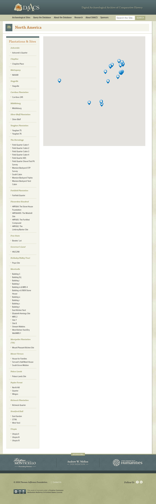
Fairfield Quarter (18, 195)
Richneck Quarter (19, 405)
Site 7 (14, 320)
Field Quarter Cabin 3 (20, 151)
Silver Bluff (16, 119)
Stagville (14, 81)
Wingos (15, 394)
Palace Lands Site (19, 376)
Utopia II (15, 434)
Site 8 (14, 323)
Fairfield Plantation (19, 190)
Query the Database (42, 17)
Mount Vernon (17, 354)
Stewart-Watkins (18, 326)
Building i (15, 280)
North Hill (16, 387)
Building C (16, 274)
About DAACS (92, 17)
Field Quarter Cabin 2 (20, 148)
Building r (16, 300)
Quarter (15, 390)
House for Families (19, 358)
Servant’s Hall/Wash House (22, 362)
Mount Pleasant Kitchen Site (23, 347)
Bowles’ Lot (17, 240)
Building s (16, 303)
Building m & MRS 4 (20, 287)
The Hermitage (17, 140)
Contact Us (57, 482)
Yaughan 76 (17, 133)
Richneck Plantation (20, 400)
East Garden (17, 416)
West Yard (16, 422)
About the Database (63, 17)
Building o (16, 297)
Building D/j (16, 277)
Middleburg (17, 108)
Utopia (14, 429)
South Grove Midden (20, 365)
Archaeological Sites (21, 17)
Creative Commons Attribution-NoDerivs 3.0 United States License (45, 491)
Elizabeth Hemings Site (21, 313)
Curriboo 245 (17, 97)
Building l (15, 283)
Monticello (15, 269)
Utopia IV (16, 440)
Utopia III (16, 437)
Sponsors (104, 17)
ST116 (14, 419)
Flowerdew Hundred (20, 201)
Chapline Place (18, 64)
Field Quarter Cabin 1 (20, 145)
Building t (16, 307)
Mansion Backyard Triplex (22, 177)
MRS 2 (14, 316)
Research (79, 17)
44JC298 (15, 251)
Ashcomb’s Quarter (19, 52)
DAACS (27, 7)
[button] (123, 64)
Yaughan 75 (17, 130)
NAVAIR (15, 75)
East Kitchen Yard (19, 310)
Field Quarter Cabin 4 (20, 154)
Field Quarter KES (19, 158)
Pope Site (16, 263)
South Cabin (17, 174)
